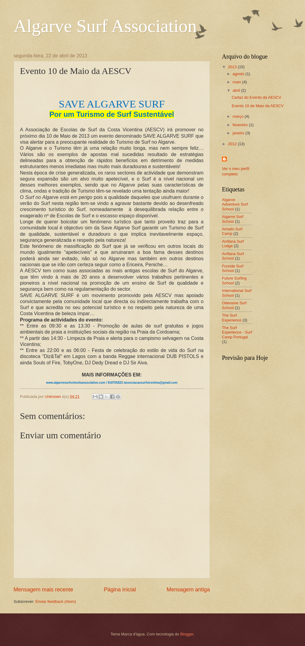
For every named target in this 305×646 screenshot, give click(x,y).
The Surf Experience (231, 317)
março (238, 116)
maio (237, 82)
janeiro (239, 133)
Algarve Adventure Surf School (235, 204)
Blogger (187, 634)
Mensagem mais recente (43, 590)
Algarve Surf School (232, 218)
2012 (233, 144)
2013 (233, 67)
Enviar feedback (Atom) (55, 601)
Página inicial (120, 590)
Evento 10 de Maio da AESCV (258, 106)
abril (237, 90)
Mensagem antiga (188, 590)
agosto (239, 74)
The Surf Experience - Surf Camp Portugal (237, 332)
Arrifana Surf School (233, 256)
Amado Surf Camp (232, 231)
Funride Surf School (232, 268)
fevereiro (241, 125)
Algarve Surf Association (105, 26)
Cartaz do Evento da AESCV (256, 97)
